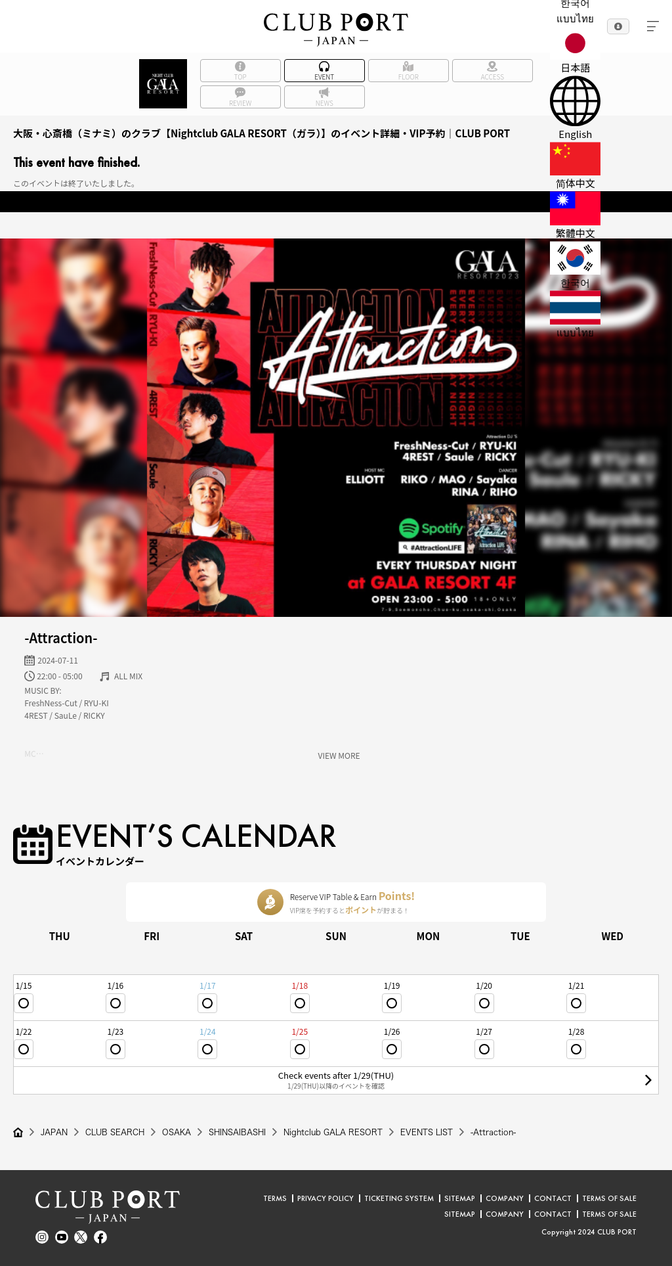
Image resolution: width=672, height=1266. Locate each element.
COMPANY (505, 1198)
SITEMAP (459, 1198)
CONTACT (553, 1198)
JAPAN (54, 1132)
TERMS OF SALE (609, 1198)
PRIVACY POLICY (325, 1198)
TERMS (275, 1198)
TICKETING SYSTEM (399, 1198)
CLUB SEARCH (114, 1132)
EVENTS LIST (426, 1132)
